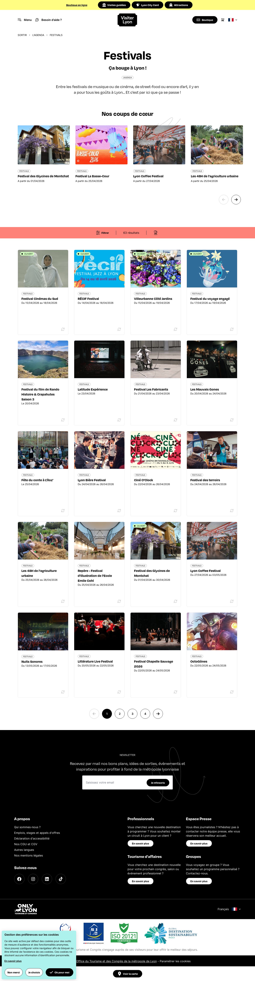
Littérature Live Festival (95, 661)
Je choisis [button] (34, 972)
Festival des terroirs (205, 480)
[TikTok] (61, 879)
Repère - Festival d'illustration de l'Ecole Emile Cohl (95, 575)
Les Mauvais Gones (204, 389)
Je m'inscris (158, 782)
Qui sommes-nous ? (27, 827)
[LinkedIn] (47, 879)
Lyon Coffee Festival (205, 570)
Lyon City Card (147, 5)
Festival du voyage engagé (210, 298)
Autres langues (24, 850)
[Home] (127, 19)
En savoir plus (140, 843)
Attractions (178, 5)
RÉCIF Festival (88, 298)
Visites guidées (114, 5)
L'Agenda (38, 34)
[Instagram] (33, 879)
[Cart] (223, 20)
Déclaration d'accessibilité (31, 838)
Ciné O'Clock (143, 480)
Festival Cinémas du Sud (39, 298)
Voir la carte (127, 974)
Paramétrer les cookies (175, 961)
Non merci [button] (13, 972)
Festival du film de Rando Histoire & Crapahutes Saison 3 (40, 394)
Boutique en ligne (76, 5)
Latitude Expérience (93, 389)
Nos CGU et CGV (25, 844)
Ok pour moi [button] (59, 972)
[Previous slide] (223, 199)
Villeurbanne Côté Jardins (153, 298)
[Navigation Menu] (25, 20)
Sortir (22, 34)
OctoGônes (198, 661)
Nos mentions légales (28, 855)
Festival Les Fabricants (151, 389)
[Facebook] (19, 879)
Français (229, 909)
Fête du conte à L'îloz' (37, 480)
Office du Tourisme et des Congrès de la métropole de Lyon (116, 961)
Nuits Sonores (31, 661)
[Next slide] (236, 199)
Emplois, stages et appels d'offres (37, 833)
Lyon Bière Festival (92, 480)
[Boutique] (204, 20)
